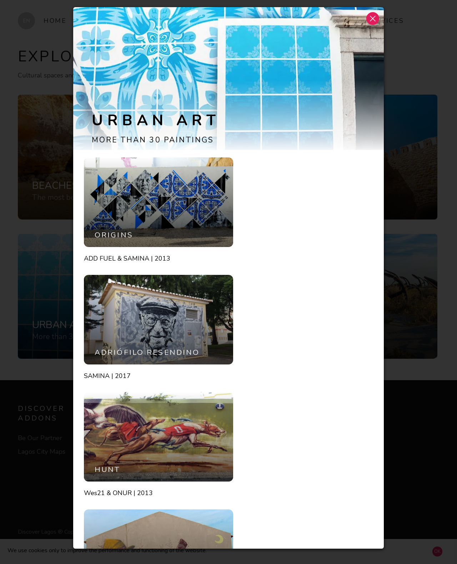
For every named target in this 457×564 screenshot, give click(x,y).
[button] (372, 18)
